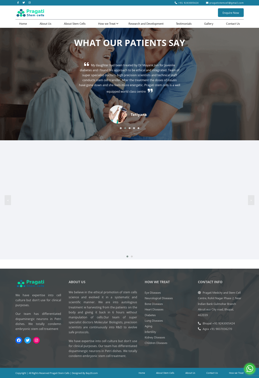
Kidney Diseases (155, 337)
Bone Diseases (154, 304)
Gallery (208, 23)
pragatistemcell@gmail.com (225, 2)
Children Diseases (156, 343)
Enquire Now (231, 13)
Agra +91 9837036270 (215, 329)
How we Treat (106, 23)
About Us (45, 23)
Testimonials (184, 23)
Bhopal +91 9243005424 (216, 323)
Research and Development (145, 23)
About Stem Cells (75, 23)
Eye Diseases (153, 292)
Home (23, 23)
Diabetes (150, 315)
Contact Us (233, 23)
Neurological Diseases (159, 298)
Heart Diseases (154, 309)
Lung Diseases (154, 320)
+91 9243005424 (187, 2)
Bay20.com (92, 373)
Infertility (150, 332)
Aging (148, 326)
